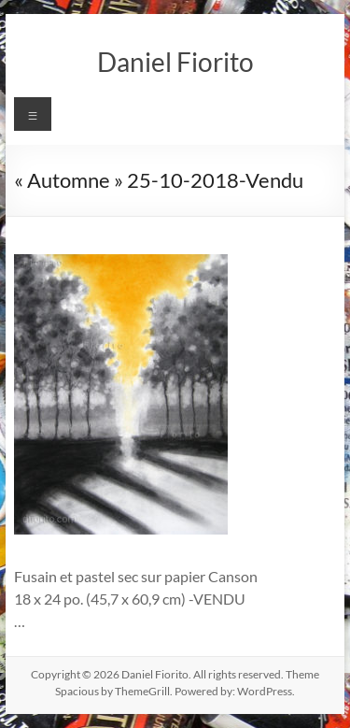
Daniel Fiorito (175, 62)
